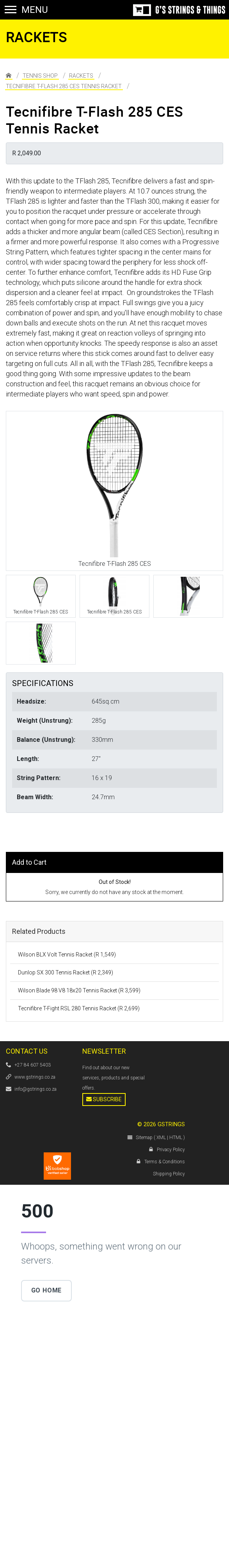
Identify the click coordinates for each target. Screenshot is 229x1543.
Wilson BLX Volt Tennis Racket (67, 954)
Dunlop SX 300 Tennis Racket (65, 972)
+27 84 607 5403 (32, 1065)
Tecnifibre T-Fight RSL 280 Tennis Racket (79, 1008)
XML (161, 1137)
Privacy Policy (171, 1149)
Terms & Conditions (164, 1161)
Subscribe (104, 1099)
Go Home (46, 1290)
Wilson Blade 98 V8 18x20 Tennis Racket (79, 990)
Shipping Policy (169, 1174)
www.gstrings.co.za (34, 1077)
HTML (175, 1137)
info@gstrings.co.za (35, 1089)
